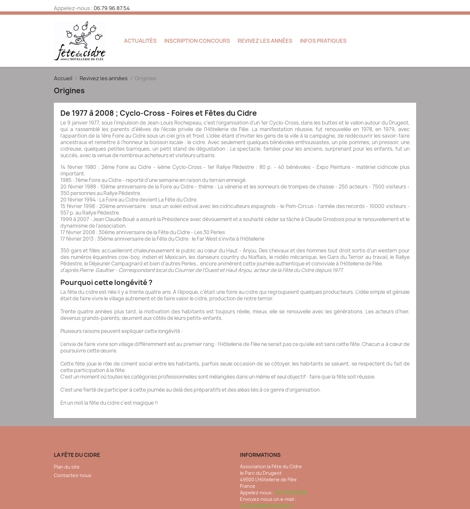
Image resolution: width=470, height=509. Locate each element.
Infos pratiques (323, 40)
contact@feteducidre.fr (266, 505)
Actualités (140, 40)
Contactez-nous (72, 475)
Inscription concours (197, 40)
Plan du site (67, 467)
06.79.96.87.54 (112, 8)
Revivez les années (265, 40)
